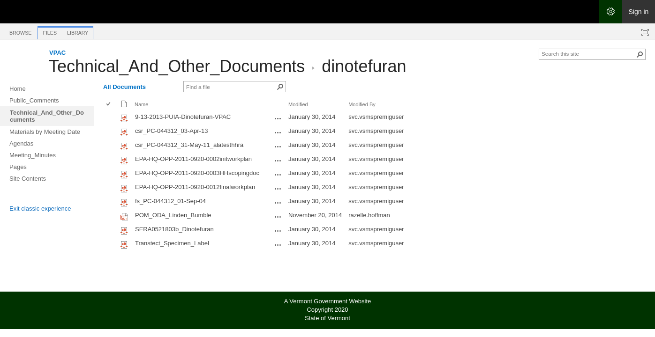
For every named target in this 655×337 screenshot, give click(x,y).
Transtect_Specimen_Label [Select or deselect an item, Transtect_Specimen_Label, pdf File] (172, 243)
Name (141, 104)
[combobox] (588, 53)
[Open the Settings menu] (610, 11)
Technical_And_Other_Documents (177, 66)
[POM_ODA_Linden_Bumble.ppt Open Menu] (278, 216)
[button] (640, 54)
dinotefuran (364, 66)
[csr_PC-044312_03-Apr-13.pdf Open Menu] (278, 132)
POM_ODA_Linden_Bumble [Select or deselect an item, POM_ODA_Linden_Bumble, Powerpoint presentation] (173, 215)
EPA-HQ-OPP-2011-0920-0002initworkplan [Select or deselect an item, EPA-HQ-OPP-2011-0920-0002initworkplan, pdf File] (193, 158)
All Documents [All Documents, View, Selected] (124, 86)
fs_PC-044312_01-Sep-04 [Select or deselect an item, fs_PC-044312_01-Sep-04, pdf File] (170, 201)
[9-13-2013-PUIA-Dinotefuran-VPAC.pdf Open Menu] (278, 118)
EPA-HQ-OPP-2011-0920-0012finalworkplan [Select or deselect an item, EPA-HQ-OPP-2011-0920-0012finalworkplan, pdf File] (195, 186)
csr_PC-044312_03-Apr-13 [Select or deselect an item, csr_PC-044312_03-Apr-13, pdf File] (171, 130)
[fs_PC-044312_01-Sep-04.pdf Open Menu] (278, 202)
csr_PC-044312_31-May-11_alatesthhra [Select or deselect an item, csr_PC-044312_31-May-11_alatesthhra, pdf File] (189, 144)
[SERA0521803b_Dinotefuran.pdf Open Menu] (278, 230)
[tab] (20, 31)
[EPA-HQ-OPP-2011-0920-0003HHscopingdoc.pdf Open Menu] (278, 174)
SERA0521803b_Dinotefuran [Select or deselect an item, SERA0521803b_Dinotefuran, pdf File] (174, 229)
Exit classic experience (40, 208)
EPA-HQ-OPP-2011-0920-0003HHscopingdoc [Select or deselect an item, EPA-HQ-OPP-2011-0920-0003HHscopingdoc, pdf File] (197, 172)
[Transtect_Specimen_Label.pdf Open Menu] (278, 245)
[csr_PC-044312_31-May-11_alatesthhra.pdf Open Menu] (278, 146)
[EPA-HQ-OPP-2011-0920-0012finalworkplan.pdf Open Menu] (278, 188)
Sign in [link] (639, 11)
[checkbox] (109, 104)
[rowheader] (110, 118)
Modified (298, 104)
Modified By (362, 104)
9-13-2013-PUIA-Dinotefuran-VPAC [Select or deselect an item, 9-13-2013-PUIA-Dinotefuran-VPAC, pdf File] (183, 116)
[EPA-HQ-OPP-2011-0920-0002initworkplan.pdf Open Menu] (278, 160)
